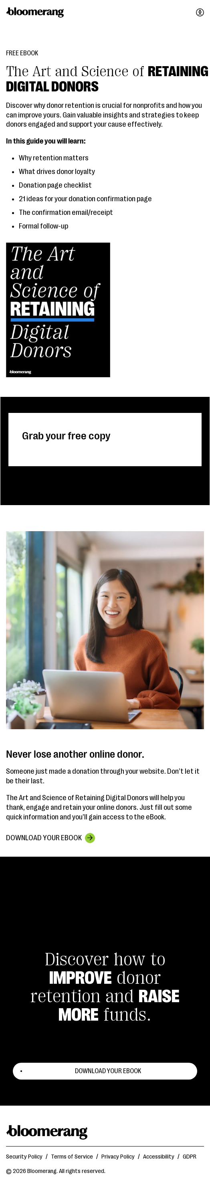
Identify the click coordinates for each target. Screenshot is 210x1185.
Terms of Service (72, 1156)
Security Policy (24, 1156)
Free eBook (22, 53)
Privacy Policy (118, 1156)
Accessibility (158, 1156)
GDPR (189, 1156)
